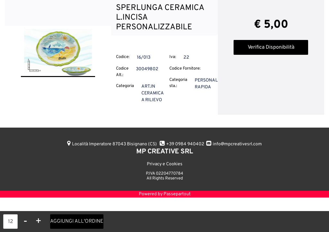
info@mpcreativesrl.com (237, 144)
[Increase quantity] (38, 221)
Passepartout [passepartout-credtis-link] (177, 194)
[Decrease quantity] (25, 221)
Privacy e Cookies (164, 164)
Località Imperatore (114, 144)
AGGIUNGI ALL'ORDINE (76, 221)
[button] (58, 51)
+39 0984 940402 (185, 144)
